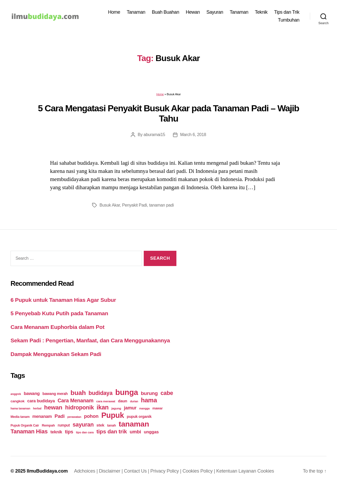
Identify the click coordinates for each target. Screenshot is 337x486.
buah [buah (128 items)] (78, 392)
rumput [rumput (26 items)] (64, 425)
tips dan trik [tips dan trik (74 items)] (111, 431)
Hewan (193, 12)
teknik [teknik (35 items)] (56, 432)
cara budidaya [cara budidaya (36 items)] (41, 400)
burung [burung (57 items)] (149, 393)
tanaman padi (161, 205)
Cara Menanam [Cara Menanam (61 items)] (75, 400)
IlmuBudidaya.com (47, 471)
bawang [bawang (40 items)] (32, 393)
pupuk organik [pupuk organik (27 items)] (139, 416)
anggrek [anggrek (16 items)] (16, 393)
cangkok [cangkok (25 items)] (17, 401)
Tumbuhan (288, 20)
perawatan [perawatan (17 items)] (74, 416)
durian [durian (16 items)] (134, 401)
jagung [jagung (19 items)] (116, 408)
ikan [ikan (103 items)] (102, 407)
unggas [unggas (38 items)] (151, 431)
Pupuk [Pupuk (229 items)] (112, 415)
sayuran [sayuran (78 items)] (83, 425)
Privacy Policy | (166, 471)
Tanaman (136, 12)
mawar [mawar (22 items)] (157, 408)
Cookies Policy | (199, 471)
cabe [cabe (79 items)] (167, 393)
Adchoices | (86, 471)
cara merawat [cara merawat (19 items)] (105, 401)
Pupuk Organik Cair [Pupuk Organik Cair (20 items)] (25, 425)
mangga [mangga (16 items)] (144, 408)
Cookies (265, 471)
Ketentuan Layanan (236, 471)
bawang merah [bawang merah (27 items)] (55, 394)
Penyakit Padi (134, 205)
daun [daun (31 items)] (122, 401)
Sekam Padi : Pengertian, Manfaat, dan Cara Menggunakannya (90, 340)
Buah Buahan (165, 12)
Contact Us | (137, 471)
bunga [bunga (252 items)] (126, 392)
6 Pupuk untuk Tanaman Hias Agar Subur (63, 300)
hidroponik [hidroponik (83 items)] (79, 407)
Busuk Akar (110, 205)
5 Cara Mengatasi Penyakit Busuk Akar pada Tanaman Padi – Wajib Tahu (168, 113)
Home (114, 12)
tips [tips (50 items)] (69, 431)
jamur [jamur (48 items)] (130, 407)
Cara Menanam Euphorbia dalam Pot (58, 327)
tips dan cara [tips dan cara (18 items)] (85, 432)
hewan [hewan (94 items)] (53, 407)
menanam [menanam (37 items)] (42, 416)
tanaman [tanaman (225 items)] (134, 424)
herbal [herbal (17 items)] (37, 408)
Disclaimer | (111, 471)
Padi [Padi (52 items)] (59, 416)
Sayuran (214, 12)
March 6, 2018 (193, 134)
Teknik (261, 12)
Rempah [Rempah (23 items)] (48, 425)
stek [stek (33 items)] (100, 425)
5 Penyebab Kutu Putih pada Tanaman (59, 313)
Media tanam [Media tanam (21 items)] (20, 417)
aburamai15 (154, 134)
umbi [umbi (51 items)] (135, 431)
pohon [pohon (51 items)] (91, 416)
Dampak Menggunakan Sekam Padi (56, 354)
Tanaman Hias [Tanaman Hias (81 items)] (29, 431)
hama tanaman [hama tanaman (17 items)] (20, 408)
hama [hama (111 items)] (149, 400)
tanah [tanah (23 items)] (111, 425)
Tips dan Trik (286, 12)
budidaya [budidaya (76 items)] (100, 393)
